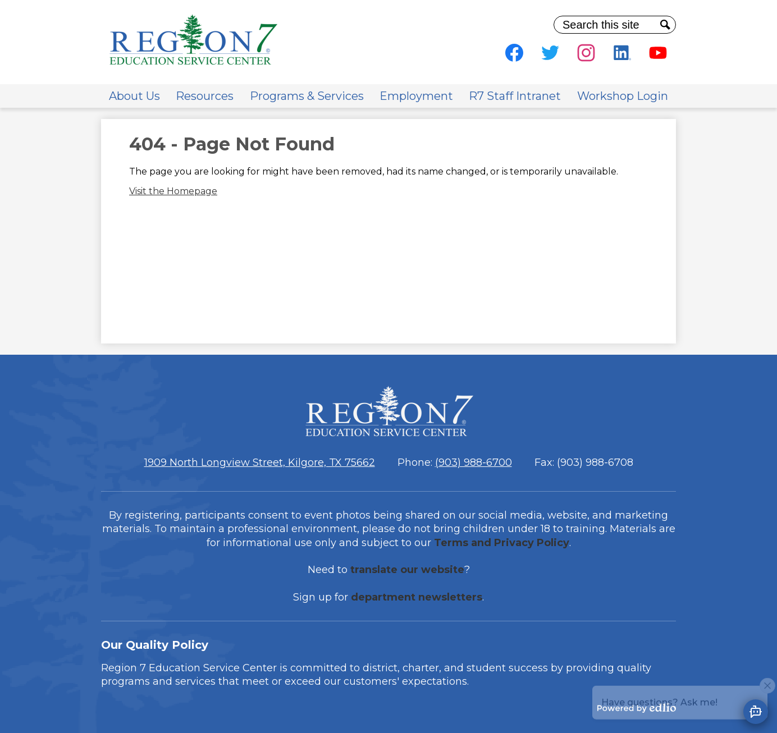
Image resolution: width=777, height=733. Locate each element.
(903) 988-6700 (473, 462)
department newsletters (416, 597)
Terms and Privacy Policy (501, 543)
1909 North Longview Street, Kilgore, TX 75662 (259, 462)
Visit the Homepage (173, 191)
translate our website (407, 570)
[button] (134, 96)
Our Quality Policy (154, 645)
